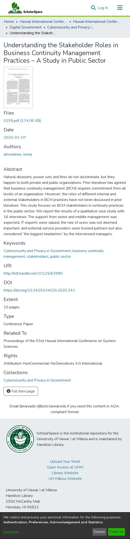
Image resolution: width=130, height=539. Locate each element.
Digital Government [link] (26, 27)
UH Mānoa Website (65, 478)
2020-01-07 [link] (15, 137)
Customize (11, 531)
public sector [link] (60, 256)
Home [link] (9, 21)
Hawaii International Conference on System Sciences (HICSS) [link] (43, 21)
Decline (99, 531)
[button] (93, 8)
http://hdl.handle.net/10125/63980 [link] (33, 273)
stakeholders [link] (37, 256)
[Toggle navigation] (119, 7)
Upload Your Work (65, 461)
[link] (22, 120)
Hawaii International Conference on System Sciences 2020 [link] (96, 21)
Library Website (65, 473)
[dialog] (65, 525)
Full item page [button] (21, 391)
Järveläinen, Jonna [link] (18, 154)
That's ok (116, 531)
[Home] (24, 8)
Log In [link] (103, 7)
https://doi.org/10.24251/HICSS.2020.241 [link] (39, 290)
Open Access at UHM (65, 467)
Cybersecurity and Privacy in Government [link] (71, 27)
